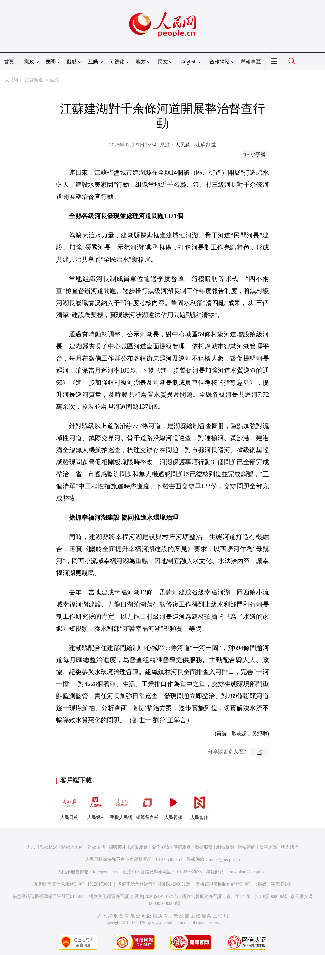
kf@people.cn (105, 871)
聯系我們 (290, 847)
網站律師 (246, 847)
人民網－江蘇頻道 (195, 144)
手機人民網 (121, 805)
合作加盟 (160, 847)
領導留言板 (147, 805)
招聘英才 (117, 847)
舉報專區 (251, 61)
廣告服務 (139, 847)
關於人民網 (72, 847)
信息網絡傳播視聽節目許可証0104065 (49, 896)
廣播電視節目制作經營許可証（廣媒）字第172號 (243, 884)
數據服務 (204, 847)
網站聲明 (225, 847)
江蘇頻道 (34, 80)
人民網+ (95, 805)
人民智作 (199, 805)
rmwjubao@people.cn (248, 871)
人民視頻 (173, 805)
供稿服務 (182, 847)
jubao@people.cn (224, 859)
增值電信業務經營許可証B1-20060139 (153, 884)
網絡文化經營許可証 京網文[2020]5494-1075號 (134, 896)
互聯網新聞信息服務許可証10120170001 (73, 884)
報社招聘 (96, 847)
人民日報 (69, 805)
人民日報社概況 (41, 847)
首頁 (9, 61)
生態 (54, 80)
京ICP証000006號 (271, 896)
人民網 (11, 80)
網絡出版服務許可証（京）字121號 (216, 896)
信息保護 (268, 847)
